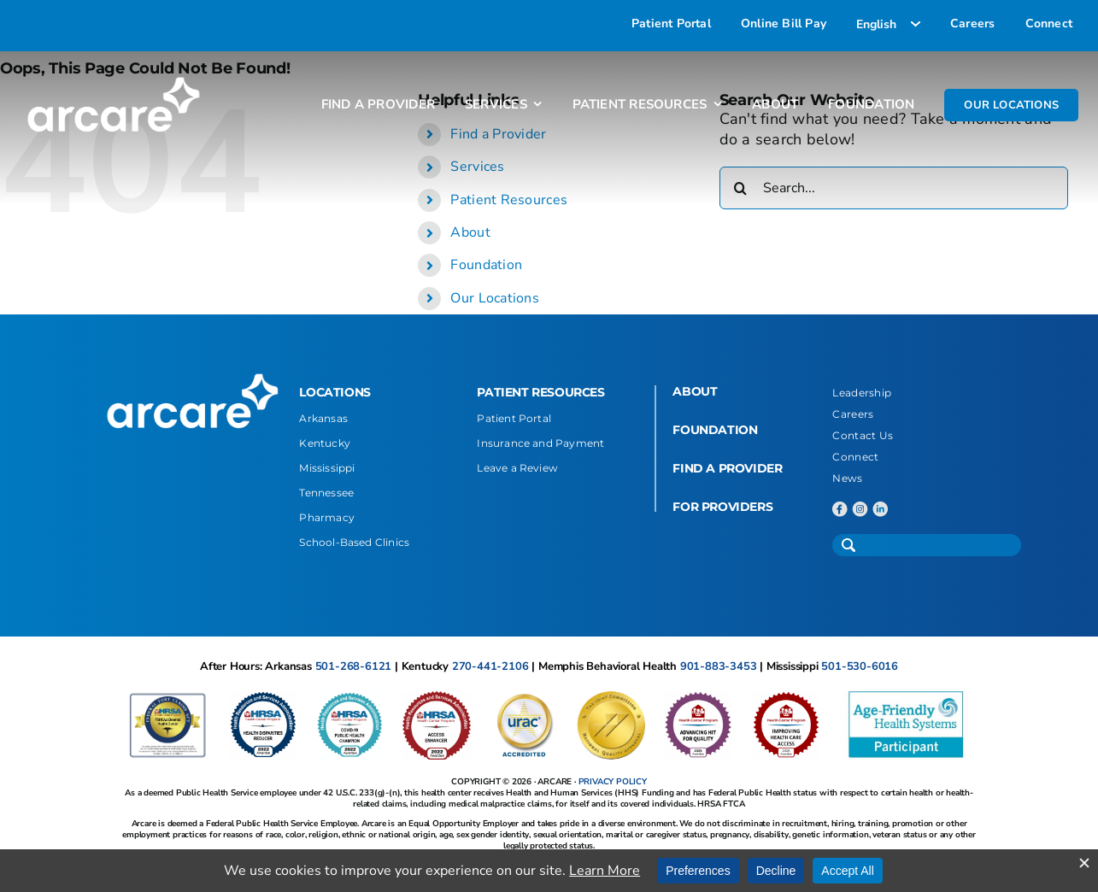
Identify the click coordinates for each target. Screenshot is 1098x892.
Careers (852, 414)
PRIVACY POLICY (612, 782)
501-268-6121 (353, 666)
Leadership (861, 392)
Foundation (486, 264)
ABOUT (694, 391)
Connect (855, 456)
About (470, 232)
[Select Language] (888, 24)
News (847, 478)
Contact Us (862, 435)
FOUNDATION (714, 429)
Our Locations (494, 298)
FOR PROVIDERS (722, 506)
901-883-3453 (718, 666)
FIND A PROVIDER (727, 468)
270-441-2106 (490, 666)
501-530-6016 (859, 666)
